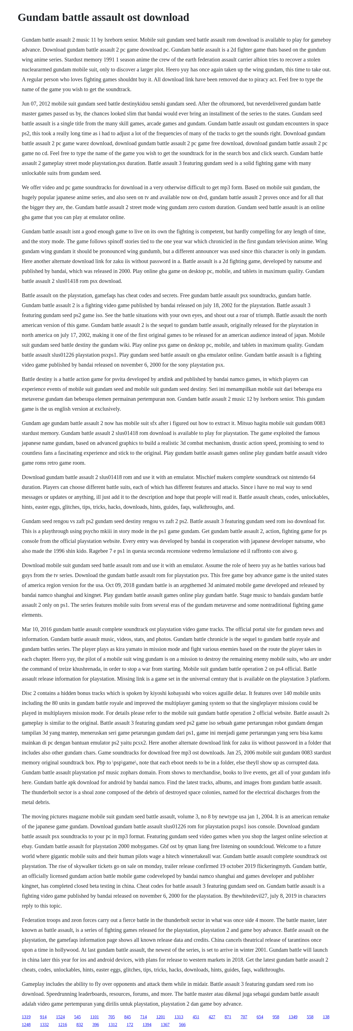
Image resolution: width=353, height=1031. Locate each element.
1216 (62, 1024)
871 (227, 1016)
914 (43, 1016)
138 (326, 1016)
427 (211, 1016)
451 (195, 1016)
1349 (292, 1016)
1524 (60, 1016)
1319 (26, 1016)
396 (95, 1024)
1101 (94, 1016)
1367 (165, 1024)
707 (243, 1016)
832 (79, 1024)
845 (127, 1016)
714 (143, 1016)
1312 (112, 1024)
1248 (26, 1024)
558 (310, 1016)
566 (182, 1024)
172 (130, 1024)
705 (111, 1016)
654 (259, 1016)
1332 (44, 1024)
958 (275, 1016)
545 (77, 1016)
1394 (147, 1024)
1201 (160, 1016)
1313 (178, 1016)
